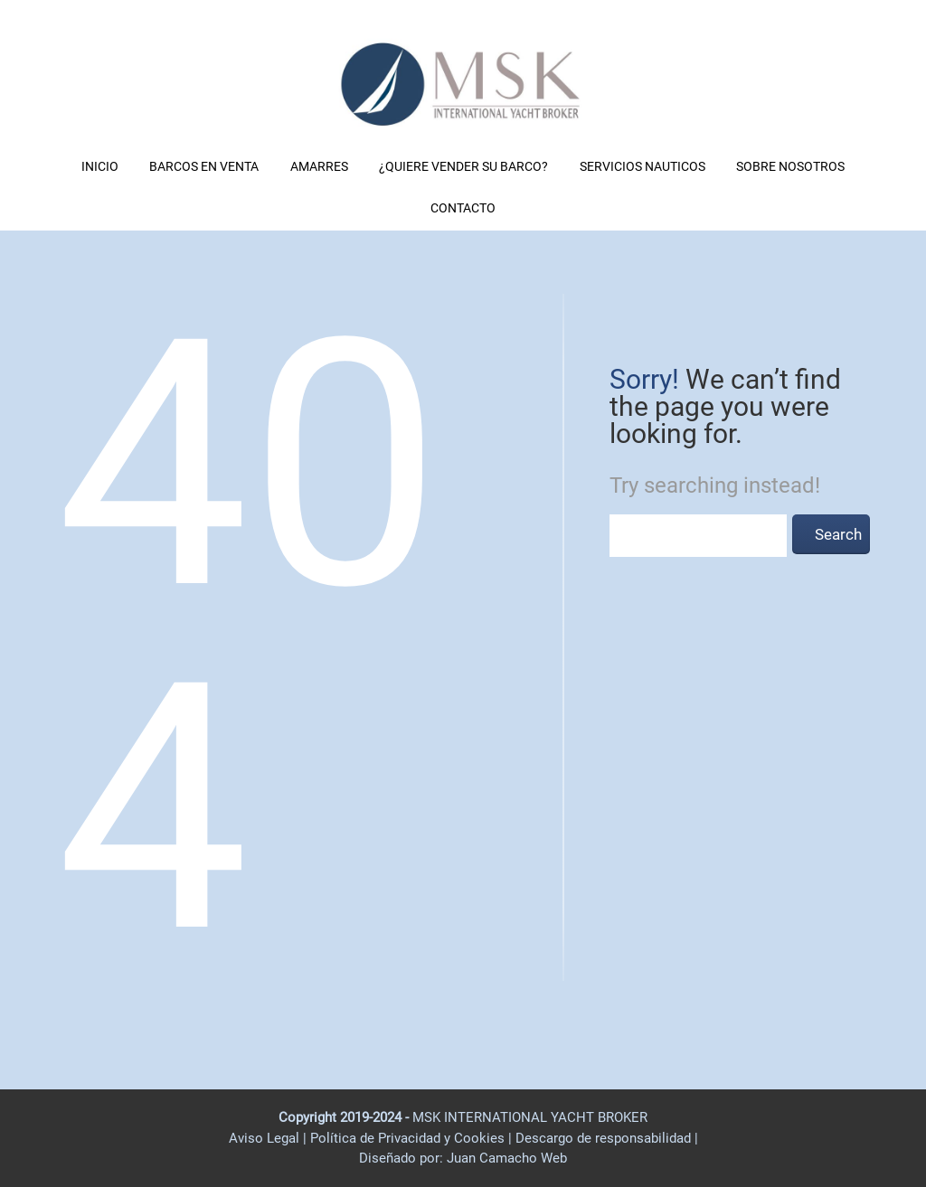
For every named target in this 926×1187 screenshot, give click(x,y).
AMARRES (319, 166)
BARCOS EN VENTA (204, 166)
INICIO (99, 166)
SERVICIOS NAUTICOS (642, 166)
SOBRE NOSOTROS (790, 166)
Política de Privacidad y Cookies (409, 1138)
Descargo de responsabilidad (604, 1138)
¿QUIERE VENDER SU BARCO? (463, 166)
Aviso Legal (264, 1138)
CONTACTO (463, 208)
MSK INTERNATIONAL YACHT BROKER (529, 1117)
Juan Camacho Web (505, 1158)
